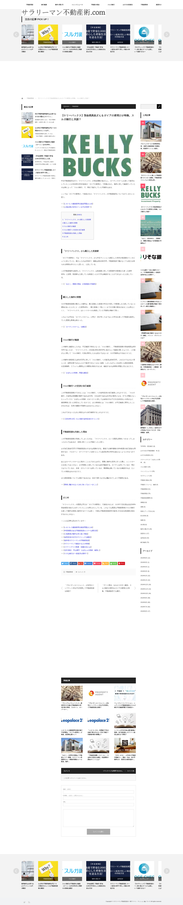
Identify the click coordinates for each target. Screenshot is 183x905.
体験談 (143, 502)
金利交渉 (127, 42)
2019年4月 (144, 567)
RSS (29, 902)
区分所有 (143, 516)
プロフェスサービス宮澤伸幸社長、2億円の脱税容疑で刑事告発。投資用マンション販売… (150, 146)
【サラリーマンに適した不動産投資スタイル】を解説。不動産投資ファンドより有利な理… (151, 178)
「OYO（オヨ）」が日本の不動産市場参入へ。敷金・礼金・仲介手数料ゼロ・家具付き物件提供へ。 (125, 757)
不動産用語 (29, 4)
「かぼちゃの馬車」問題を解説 (75, 373)
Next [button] (167, 34)
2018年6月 (144, 611)
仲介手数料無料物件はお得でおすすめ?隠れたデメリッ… (45, 115)
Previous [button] (16, 34)
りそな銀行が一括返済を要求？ (75, 553)
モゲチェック (151, 42)
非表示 (79, 214)
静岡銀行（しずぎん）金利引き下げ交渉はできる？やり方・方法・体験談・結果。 (151, 430)
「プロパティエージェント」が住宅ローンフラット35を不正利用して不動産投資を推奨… (151, 398)
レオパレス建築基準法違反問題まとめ (78, 204)
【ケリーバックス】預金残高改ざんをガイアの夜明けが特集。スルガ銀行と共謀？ (151, 209)
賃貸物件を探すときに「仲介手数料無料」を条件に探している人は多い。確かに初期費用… (45, 122)
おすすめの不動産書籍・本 (149, 451)
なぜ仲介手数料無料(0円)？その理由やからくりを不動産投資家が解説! (55, 49)
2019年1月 (144, 580)
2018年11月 (144, 589)
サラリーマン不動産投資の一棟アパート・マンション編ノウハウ (132, 901)
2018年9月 (144, 598)
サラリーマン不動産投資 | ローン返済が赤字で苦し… (45, 171)
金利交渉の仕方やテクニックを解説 (77, 537)
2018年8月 (144, 602)
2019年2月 (144, 575)
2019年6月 (144, 558)
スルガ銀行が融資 (69, 226)
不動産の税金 (95, 4)
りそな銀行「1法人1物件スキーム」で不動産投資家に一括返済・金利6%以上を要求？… (151, 272)
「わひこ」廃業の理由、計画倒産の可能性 (79, 284)
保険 (142, 507)
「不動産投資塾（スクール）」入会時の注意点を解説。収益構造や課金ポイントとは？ (98, 757)
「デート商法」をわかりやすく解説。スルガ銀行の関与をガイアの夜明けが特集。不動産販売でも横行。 (116, 588)
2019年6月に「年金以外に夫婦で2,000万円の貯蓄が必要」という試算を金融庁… (45, 164)
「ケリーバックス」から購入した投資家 (77, 219)
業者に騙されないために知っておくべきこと (80, 484)
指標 (142, 520)
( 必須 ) (67, 789)
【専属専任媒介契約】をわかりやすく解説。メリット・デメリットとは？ (151, 335)
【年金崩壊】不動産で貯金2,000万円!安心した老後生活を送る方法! (103, 49)
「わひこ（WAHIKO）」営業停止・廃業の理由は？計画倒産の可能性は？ (151, 241)
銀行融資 (44, 4)
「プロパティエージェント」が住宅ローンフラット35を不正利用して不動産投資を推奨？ (79, 588)
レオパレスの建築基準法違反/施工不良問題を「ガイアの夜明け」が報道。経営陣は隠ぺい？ (72, 732)
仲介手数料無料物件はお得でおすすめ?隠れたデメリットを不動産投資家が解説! (31, 49)
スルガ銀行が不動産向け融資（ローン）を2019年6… (45, 143)
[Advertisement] (91, 78)
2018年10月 (144, 593)
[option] (33, 39)
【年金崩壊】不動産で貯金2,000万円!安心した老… (44, 157)
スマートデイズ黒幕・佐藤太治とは (77, 547)
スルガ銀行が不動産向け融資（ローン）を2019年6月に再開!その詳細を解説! (79, 49)
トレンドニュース (77, 4)
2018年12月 (144, 584)
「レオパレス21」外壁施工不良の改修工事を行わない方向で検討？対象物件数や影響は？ (98, 732)
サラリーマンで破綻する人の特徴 (76, 544)
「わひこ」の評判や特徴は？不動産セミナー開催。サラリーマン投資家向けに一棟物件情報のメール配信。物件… (71, 758)
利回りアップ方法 (146, 511)
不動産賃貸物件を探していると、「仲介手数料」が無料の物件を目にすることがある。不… (45, 136)
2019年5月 (144, 562)
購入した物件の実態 (70, 223)
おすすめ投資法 (128, 4)
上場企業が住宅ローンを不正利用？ (77, 207)
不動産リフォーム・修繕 (148, 484)
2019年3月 (144, 571)
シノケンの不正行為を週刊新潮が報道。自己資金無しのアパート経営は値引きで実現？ (124, 732)
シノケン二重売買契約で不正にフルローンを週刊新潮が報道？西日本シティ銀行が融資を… (151, 304)
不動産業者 (144, 4)
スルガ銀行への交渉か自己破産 (74, 230)
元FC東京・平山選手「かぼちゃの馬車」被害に (81, 550)
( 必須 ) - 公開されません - (73, 795)
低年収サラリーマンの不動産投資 (76, 540)
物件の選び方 (59, 4)
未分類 (143, 524)
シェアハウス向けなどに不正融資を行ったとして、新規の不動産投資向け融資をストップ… (45, 150)
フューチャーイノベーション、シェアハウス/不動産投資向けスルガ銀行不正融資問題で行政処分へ (125, 705)
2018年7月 (144, 607)
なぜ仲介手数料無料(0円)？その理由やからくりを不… (45, 129)
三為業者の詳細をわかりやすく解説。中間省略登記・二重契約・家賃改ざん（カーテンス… (151, 367)
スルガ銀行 (111, 4)
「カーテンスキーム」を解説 (75, 327)
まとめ (66, 236)
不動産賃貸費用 (55, 42)
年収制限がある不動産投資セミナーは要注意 (80, 531)
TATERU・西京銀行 (147, 446)
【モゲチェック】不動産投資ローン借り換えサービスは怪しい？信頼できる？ (151, 49)
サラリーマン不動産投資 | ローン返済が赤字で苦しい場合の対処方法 (127, 49)
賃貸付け (159, 4)
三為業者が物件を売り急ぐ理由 (75, 534)
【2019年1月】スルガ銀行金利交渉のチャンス (81, 419)
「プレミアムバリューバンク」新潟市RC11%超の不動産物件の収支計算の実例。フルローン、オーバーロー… (71, 706)
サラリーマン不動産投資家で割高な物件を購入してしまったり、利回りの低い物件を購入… (45, 178)
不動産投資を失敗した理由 (72, 233)
